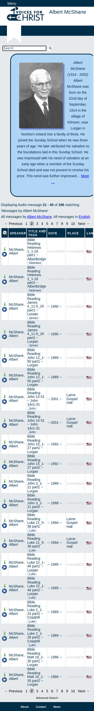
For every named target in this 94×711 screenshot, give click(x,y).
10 (73, 224)
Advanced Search (47, 697)
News (57, 706)
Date (53, 233)
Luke (32, 530)
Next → (84, 224)
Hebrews (35, 263)
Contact (41, 706)
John (32, 408)
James (33, 318)
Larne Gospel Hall (71, 399)
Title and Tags (37, 233)
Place (73, 233)
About (25, 706)
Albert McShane (39, 217)
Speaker (18, 233)
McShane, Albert (17, 251)
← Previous (13, 224)
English (84, 217)
